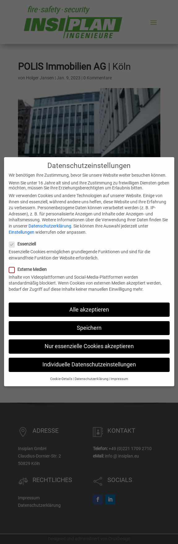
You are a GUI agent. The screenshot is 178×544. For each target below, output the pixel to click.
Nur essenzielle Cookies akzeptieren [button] (89, 339)
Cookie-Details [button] (61, 371)
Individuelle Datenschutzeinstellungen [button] (89, 357)
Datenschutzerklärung (49, 218)
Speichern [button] (89, 320)
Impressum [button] (119, 371)
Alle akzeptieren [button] (89, 302)
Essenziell (25, 236)
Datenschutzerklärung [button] (91, 371)
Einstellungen (21, 224)
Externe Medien (30, 261)
